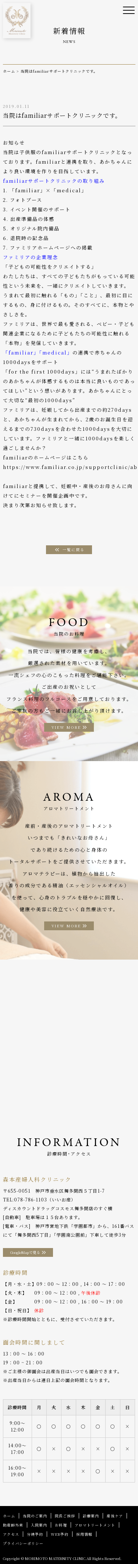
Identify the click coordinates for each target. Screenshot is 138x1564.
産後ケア (115, 1515)
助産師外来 (13, 1525)
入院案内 (39, 1525)
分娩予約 (35, 1534)
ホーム (9, 1515)
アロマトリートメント (95, 1525)
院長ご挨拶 (65, 1515)
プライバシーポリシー (23, 1543)
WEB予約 (59, 1534)
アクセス (11, 1534)
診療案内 (91, 1515)
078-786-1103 (30, 1199)
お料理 (61, 1525)
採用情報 (84, 1534)
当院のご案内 (35, 1515)
